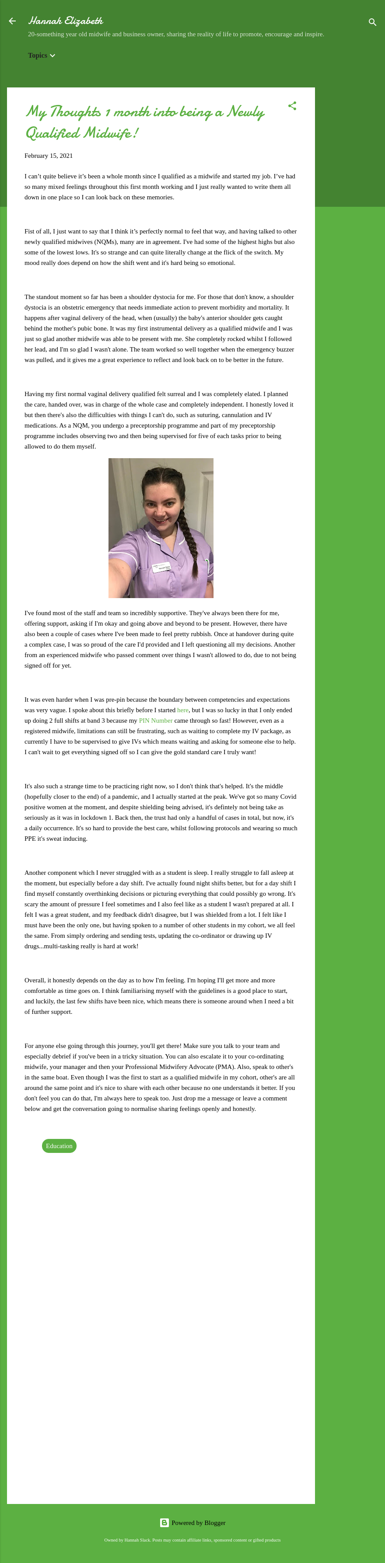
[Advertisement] (350, 218)
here (183, 710)
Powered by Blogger (192, 1522)
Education (59, 1145)
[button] (292, 107)
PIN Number (156, 720)
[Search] (373, 23)
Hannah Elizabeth (65, 21)
